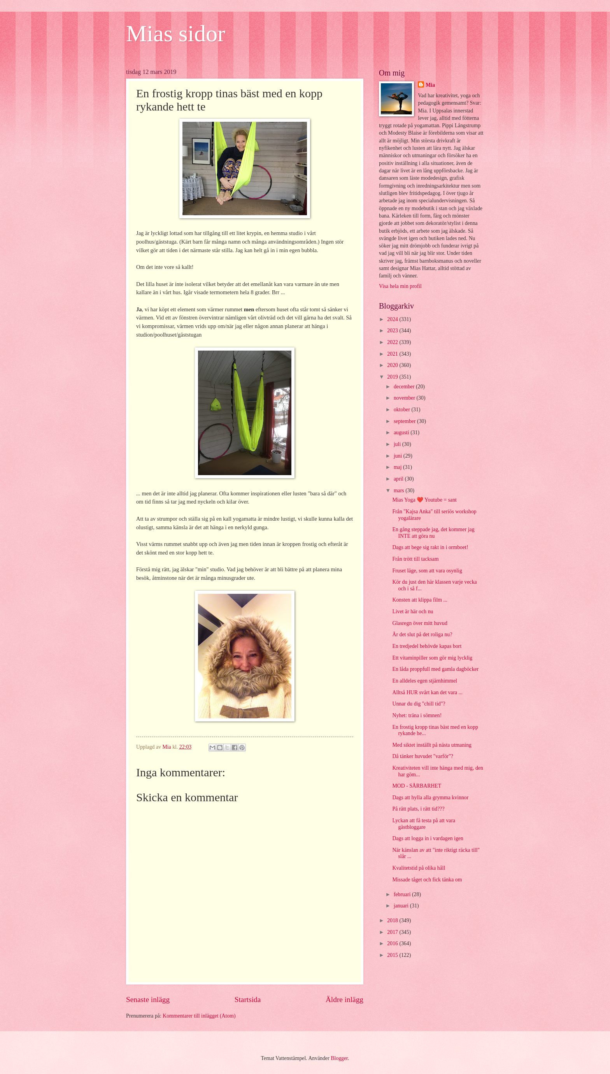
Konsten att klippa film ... (419, 600)
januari (402, 906)
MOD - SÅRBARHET (416, 786)
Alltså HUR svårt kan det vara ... (427, 692)
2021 (393, 354)
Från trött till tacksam (415, 559)
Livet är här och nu (412, 611)
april (399, 479)
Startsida (248, 999)
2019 (393, 377)
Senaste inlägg (148, 999)
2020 (393, 365)
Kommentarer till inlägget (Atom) (199, 1016)
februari (403, 894)
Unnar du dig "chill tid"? (418, 704)
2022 (393, 342)
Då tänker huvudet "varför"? (422, 756)
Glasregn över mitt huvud (419, 623)
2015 (393, 955)
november (405, 398)
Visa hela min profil (400, 286)
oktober (403, 409)
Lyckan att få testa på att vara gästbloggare (423, 824)
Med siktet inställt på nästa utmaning (431, 745)
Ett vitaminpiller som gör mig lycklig (432, 658)
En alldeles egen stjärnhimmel (424, 681)
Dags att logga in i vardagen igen (427, 838)
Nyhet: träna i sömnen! (417, 715)
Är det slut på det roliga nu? (422, 634)
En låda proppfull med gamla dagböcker (435, 669)
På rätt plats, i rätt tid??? (418, 809)
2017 (393, 932)
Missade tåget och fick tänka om (427, 880)
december (405, 387)
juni (398, 456)
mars (399, 490)
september (405, 421)
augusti (402, 432)
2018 (393, 920)
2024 (393, 319)
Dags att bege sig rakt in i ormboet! (430, 547)
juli (398, 444)
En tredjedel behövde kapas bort (426, 646)
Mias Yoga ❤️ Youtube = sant (424, 500)
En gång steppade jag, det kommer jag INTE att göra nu (433, 532)
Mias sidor (175, 33)
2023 (393, 330)
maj (398, 467)
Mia (430, 85)
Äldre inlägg (344, 999)
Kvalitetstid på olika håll (418, 868)
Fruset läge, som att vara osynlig (427, 571)
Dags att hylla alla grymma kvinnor (430, 797)
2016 (393, 943)
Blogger (339, 1058)
